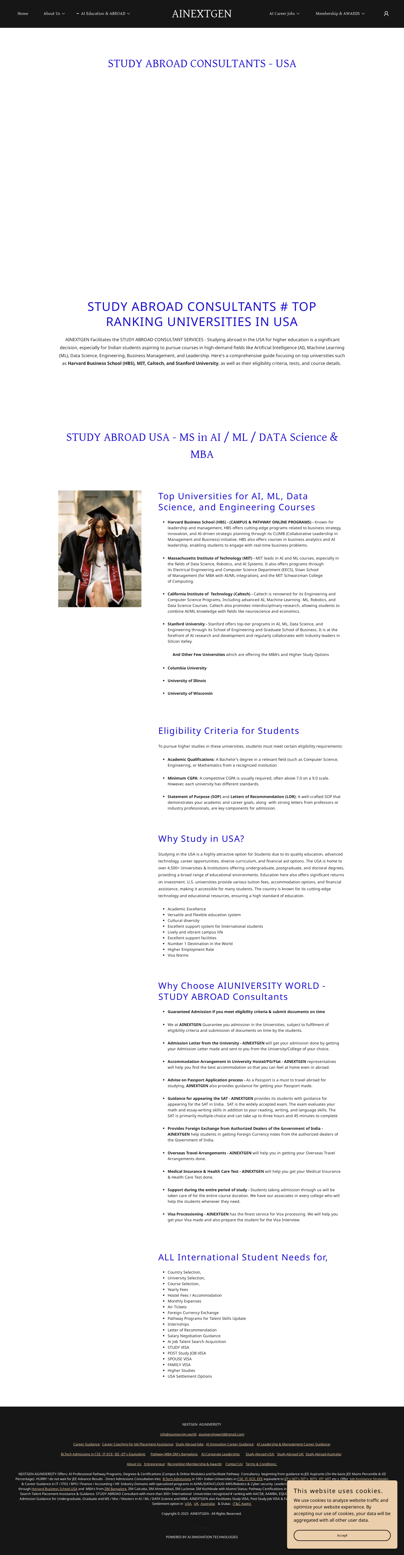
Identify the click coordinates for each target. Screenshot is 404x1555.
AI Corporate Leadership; (220, 1454)
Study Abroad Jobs (190, 1444)
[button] (52, 13)
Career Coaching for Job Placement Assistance (137, 1444)
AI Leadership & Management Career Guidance (293, 1444)
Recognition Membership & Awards (194, 1464)
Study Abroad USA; (260, 1454)
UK (196, 1503)
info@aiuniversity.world (178, 1434)
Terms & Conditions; (261, 1464)
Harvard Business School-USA (54, 1488)
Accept (342, 1543)
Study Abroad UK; (290, 1454)
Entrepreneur (154, 1464)
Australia (207, 1503)
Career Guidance (86, 1444)
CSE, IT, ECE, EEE (250, 1479)
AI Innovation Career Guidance (229, 1444)
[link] (202, 16)
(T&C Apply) (242, 1503)
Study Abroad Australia (323, 1454)
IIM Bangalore (116, 1488)
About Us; (134, 1464)
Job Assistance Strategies (369, 1479)
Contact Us (234, 1464)
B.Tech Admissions (177, 1479)
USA (188, 1503)
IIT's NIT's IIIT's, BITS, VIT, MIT (308, 1479)
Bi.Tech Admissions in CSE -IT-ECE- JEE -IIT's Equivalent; (103, 1454)
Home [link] (23, 13)
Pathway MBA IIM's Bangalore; (174, 1454)
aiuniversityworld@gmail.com (221, 1434)
